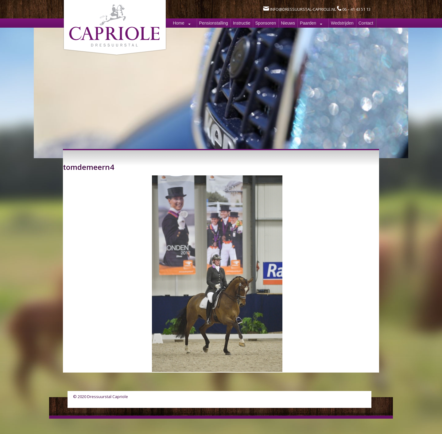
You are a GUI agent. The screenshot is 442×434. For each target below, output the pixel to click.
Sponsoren (265, 23)
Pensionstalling (213, 23)
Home (178, 23)
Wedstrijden (342, 23)
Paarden (308, 23)
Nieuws (288, 23)
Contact (366, 23)
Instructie (241, 23)
